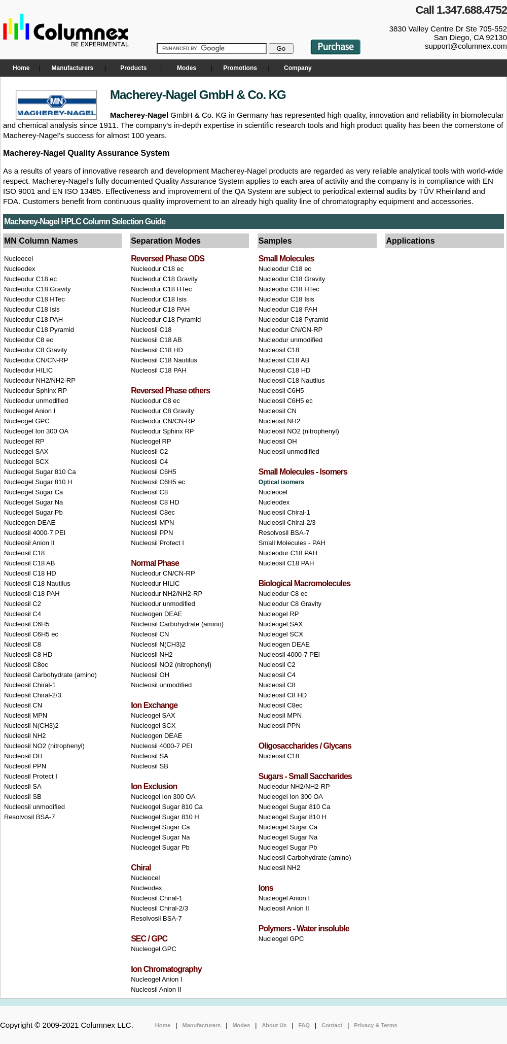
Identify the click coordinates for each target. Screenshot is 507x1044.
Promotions (240, 68)
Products (133, 68)
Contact (331, 1025)
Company (297, 68)
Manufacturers (72, 68)
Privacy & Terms (375, 1025)
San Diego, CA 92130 (470, 37)
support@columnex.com (466, 46)
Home (21, 68)
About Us (274, 1025)
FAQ (304, 1025)
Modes (186, 68)
